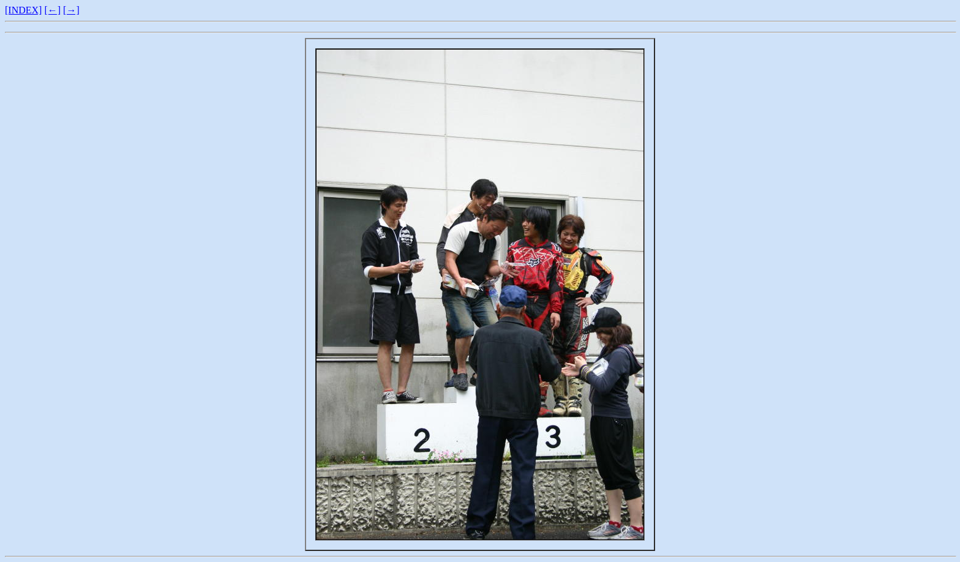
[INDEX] (23, 10)
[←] (52, 10)
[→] (71, 10)
